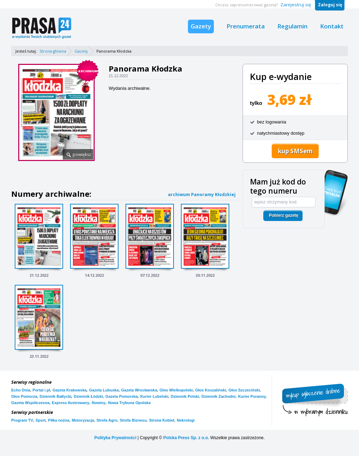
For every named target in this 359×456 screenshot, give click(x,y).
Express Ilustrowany (70, 403)
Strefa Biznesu (133, 420)
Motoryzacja (83, 420)
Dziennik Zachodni (219, 396)
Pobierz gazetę (283, 215)
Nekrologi (186, 420)
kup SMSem (295, 151)
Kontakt (332, 26)
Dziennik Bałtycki (55, 396)
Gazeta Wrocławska (139, 390)
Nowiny (99, 403)
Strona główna (53, 51)
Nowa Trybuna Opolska (129, 403)
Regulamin (292, 26)
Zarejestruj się (295, 4)
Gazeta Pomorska (122, 396)
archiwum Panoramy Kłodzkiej (202, 194)
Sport (40, 420)
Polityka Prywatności (115, 437)
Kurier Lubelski (154, 396)
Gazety (201, 26)
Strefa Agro (106, 420)
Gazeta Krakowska (70, 390)
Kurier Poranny (252, 396)
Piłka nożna (58, 420)
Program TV (22, 420)
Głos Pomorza (24, 396)
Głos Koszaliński (210, 390)
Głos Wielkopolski (176, 390)
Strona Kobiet (161, 420)
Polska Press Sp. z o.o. (186, 437)
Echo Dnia (20, 390)
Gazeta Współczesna (30, 403)
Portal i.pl (41, 390)
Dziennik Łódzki (88, 396)
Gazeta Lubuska (103, 390)
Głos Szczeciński (244, 390)
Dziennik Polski (185, 396)
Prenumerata (245, 26)
